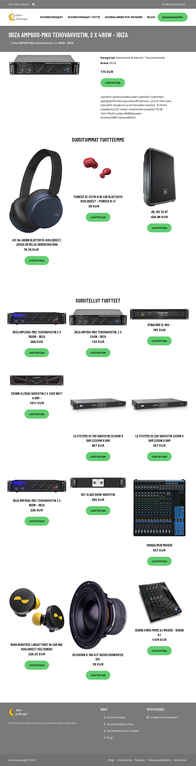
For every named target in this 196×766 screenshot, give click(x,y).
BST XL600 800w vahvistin (98, 494)
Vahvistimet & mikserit (129, 57)
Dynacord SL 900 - (159, 325)
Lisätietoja (112, 82)
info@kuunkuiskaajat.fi (173, 4)
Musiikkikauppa (172, 17)
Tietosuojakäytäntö (159, 760)
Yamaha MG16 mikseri (159, 545)
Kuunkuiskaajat (51, 17)
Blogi (151, 17)
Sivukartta (180, 760)
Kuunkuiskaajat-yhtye (84, 17)
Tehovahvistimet (155, 57)
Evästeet (140, 760)
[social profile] (33, 4)
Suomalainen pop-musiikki (123, 17)
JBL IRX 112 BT (159, 212)
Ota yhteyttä (124, 760)
